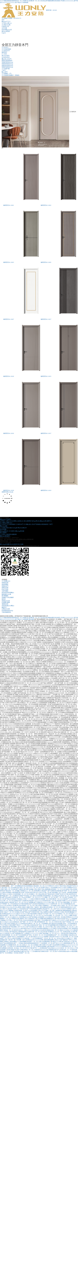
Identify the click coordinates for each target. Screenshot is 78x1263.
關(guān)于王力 (6, 21)
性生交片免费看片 (66, 909)
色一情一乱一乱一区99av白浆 (55, 938)
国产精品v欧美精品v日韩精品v (14, 899)
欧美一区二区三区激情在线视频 (36, 946)
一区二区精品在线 (64, 931)
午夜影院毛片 (38, 949)
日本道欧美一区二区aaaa (18, 897)
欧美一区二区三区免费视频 (62, 904)
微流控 (4, 599)
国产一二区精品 (18, 943)
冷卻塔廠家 (5, 591)
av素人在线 (56, 927)
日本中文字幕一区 (43, 892)
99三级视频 (30, 902)
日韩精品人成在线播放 (10, 941)
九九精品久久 (14, 917)
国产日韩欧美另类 (33, 912)
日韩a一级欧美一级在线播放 (38, 907)
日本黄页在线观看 (62, 928)
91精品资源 (41, 894)
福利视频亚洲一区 (42, 922)
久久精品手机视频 (5, 892)
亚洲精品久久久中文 (72, 917)
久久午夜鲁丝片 (49, 886)
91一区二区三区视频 (32, 945)
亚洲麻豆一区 (33, 894)
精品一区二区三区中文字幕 (24, 948)
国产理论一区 (30, 935)
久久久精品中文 (49, 917)
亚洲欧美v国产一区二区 (47, 951)
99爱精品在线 (15, 918)
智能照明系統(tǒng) (7, 64)
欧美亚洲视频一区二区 (8, 935)
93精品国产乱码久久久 (55, 936)
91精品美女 (71, 935)
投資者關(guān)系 (7, 29)
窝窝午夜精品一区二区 (6, 930)
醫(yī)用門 (5, 72)
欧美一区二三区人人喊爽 (65, 915)
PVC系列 (4, 54)
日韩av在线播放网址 (44, 941)
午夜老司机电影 (6, 928)
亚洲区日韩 (44, 887)
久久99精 (66, 938)
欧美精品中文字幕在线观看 (21, 904)
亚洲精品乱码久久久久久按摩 (34, 940)
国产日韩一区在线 (59, 917)
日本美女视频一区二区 (50, 915)
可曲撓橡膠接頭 (6, 612)
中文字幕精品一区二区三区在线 (63, 913)
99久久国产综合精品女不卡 (31, 927)
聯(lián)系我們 (6, 31)
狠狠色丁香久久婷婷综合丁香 (28, 918)
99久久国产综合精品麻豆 (19, 915)
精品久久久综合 (64, 930)
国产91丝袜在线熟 (60, 951)
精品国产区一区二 (48, 909)
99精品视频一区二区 (69, 902)
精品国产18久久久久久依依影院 (38, 900)
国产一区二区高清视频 (61, 935)
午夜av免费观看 (45, 889)
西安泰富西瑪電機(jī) (8, 592)
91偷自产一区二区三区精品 (11, 912)
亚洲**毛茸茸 (25, 892)
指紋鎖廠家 (5, 584)
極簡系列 (4, 52)
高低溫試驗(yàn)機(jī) (8, 605)
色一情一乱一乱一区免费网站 (39, 923)
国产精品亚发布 (49, 894)
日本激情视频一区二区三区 (21, 894)
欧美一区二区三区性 (19, 945)
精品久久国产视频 (60, 940)
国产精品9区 (13, 931)
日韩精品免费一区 (19, 910)
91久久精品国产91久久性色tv (67, 899)
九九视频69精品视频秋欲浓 (46, 918)
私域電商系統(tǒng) (7, 610)
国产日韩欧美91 (38, 902)
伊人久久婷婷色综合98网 (23, 923)
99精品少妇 (57, 896)
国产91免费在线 (24, 900)
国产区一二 (36, 948)
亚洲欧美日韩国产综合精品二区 (22, 896)
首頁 (3, 20)
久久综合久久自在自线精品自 (11, 922)
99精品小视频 (25, 907)
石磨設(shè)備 (6, 609)
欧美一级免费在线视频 (70, 892)
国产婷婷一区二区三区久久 (70, 891)
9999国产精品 (24, 912)
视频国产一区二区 (5, 918)
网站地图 (31, 619)
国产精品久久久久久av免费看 (39, 936)
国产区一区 (3, 953)
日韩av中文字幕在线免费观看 (17, 946)
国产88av (65, 918)
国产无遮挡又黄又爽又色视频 (24, 889)
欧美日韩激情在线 (61, 925)
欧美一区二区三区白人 (67, 948)
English (4, 33)
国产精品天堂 (59, 918)
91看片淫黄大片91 (43, 945)
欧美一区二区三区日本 (38, 931)
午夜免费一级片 (20, 940)
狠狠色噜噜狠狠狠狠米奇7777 (32, 943)
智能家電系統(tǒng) (7, 62)
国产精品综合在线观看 (55, 923)
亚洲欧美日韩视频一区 (41, 899)
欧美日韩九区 (34, 892)
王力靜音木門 (6, 51)
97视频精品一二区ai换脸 (49, 905)
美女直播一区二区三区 (69, 936)
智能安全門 (5, 586)
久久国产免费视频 (15, 933)
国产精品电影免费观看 (41, 928)
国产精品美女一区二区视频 (11, 891)
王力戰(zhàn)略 (6, 25)
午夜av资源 (37, 889)
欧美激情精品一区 (48, 896)
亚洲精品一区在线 (12, 953)
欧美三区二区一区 (66, 896)
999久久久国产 (62, 887)
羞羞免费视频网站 (49, 940)
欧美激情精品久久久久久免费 (45, 904)
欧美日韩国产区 (12, 949)
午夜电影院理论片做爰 (24, 931)
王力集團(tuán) (6, 581)
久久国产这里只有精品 (8, 923)
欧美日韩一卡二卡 (65, 949)
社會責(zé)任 (5, 26)
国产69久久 (57, 909)
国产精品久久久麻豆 (6, 894)
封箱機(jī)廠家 (6, 602)
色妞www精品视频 (71, 951)
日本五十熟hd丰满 (60, 886)
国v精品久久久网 (56, 941)
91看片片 (4, 909)
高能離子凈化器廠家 (8, 597)
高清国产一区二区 (24, 953)
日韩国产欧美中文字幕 (61, 894)
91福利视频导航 (16, 892)
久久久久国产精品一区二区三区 (53, 902)
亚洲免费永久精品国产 (40, 891)
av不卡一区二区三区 (34, 887)
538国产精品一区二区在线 (7, 889)
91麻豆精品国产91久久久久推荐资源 (57, 946)
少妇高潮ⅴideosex (24, 917)
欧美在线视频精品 (27, 886)
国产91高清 (32, 904)
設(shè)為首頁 (14, 544)
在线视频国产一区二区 (23, 936)
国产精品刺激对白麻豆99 (18, 951)
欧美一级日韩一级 (10, 940)
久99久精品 (65, 889)
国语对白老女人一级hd (20, 930)
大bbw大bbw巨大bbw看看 (13, 907)
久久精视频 (9, 945)
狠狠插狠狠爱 (67, 910)
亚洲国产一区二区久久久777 (34, 897)
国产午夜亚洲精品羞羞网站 (34, 909)
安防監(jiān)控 (6, 601)
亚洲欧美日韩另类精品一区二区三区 (23, 905)
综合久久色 (30, 928)
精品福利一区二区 (39, 886)
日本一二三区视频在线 (33, 951)
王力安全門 (5, 47)
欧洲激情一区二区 (47, 943)
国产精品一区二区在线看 (9, 887)
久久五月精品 (52, 928)
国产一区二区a (60, 897)
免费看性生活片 (72, 887)
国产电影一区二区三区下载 (28, 922)
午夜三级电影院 (72, 928)
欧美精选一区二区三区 (53, 907)
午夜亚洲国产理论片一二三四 (17, 925)
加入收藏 (20, 544)
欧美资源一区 (12, 948)
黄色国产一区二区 (32, 941)
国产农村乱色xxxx (66, 941)
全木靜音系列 (6, 57)
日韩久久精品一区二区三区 (65, 905)
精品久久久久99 (56, 948)
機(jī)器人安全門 (6, 59)
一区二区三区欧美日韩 (54, 922)
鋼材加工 (4, 607)
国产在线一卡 (5, 946)
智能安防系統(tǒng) (7, 65)
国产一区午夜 (52, 900)
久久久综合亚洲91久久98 (35, 930)
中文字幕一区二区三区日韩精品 (9, 900)
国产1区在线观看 (55, 945)
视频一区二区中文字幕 (45, 927)
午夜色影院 (22, 909)
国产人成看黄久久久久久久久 (30, 933)
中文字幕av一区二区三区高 (14, 920)
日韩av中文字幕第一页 (44, 910)
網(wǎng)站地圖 (4, 544)
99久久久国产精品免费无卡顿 (31, 913)
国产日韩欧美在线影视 (54, 891)
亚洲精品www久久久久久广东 (69, 945)
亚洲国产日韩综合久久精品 (56, 912)
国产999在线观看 (21, 935)
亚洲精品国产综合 (45, 948)
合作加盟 (4, 28)
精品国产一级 (7, 915)
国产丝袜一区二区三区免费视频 (45, 925)
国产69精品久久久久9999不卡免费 (59, 920)
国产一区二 (9, 896)
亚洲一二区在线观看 (69, 923)
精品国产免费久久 (62, 900)
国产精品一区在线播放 (41, 920)
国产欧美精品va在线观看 (36, 917)
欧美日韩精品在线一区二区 (51, 930)
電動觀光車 (5, 604)
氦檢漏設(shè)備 (6, 594)
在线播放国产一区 (40, 938)
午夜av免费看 (44, 912)
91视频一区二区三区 (49, 897)
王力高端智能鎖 (6, 49)
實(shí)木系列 (5, 55)
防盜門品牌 (5, 589)
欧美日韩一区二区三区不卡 (35, 915)
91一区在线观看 (52, 887)
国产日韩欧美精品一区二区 (25, 949)
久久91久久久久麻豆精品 (19, 928)
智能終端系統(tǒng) (7, 67)
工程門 (4, 70)
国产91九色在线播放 (31, 910)
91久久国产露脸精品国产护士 (51, 949)
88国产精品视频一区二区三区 (47, 933)
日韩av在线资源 (31, 925)
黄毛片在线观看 (37, 896)
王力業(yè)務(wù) (7, 23)
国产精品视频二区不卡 (56, 892)
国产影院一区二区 (22, 887)
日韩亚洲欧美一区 (53, 899)
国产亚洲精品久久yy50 (52, 931)
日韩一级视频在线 (57, 910)
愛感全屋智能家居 (7, 60)
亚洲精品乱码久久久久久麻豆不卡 (12, 913)
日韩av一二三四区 (28, 899)
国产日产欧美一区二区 (47, 913)
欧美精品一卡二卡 (56, 889)
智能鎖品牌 (5, 582)
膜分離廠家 (5, 596)
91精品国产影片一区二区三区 (17, 902)
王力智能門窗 (6, 68)
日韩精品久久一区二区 (26, 891)
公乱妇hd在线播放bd (28, 920)
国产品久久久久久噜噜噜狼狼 (61, 943)
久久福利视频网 (22, 941)
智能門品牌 (5, 587)
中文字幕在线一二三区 (28, 938)
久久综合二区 (71, 925)
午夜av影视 (38, 905)
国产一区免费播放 (16, 886)
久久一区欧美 (61, 933)
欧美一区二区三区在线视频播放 (44, 935)
